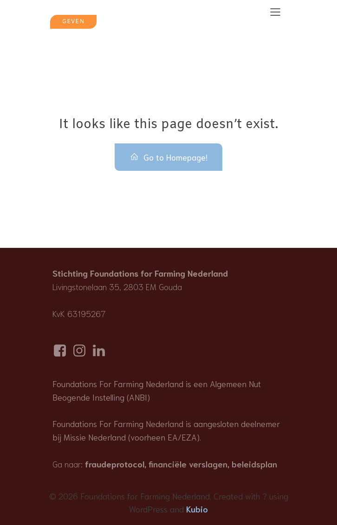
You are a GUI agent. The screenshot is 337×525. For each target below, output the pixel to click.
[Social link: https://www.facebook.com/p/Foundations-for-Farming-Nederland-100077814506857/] (62, 350)
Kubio (197, 508)
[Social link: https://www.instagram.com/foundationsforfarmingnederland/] (81, 350)
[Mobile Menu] (275, 12)
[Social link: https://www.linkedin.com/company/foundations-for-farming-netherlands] (101, 350)
